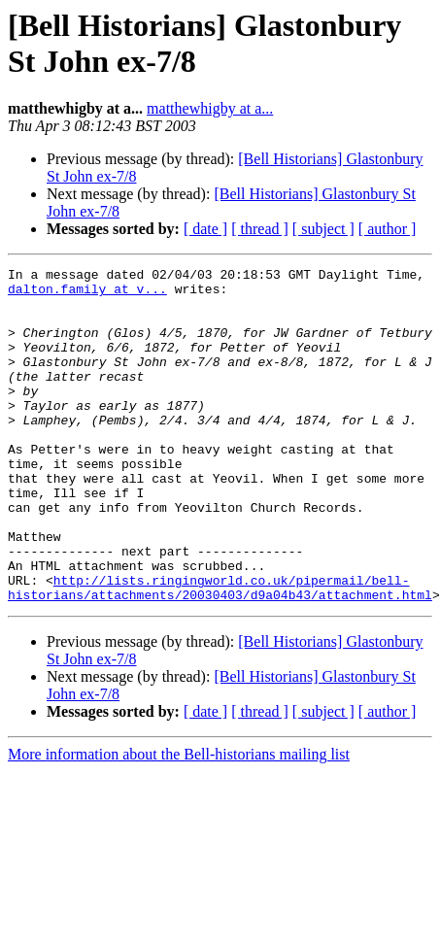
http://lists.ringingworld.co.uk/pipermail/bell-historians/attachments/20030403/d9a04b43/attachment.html (220, 652)
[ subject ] (323, 228)
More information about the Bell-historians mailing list (179, 821)
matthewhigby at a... (210, 108)
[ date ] (205, 228)
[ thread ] (259, 228)
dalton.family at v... (87, 294)
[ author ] (387, 228)
